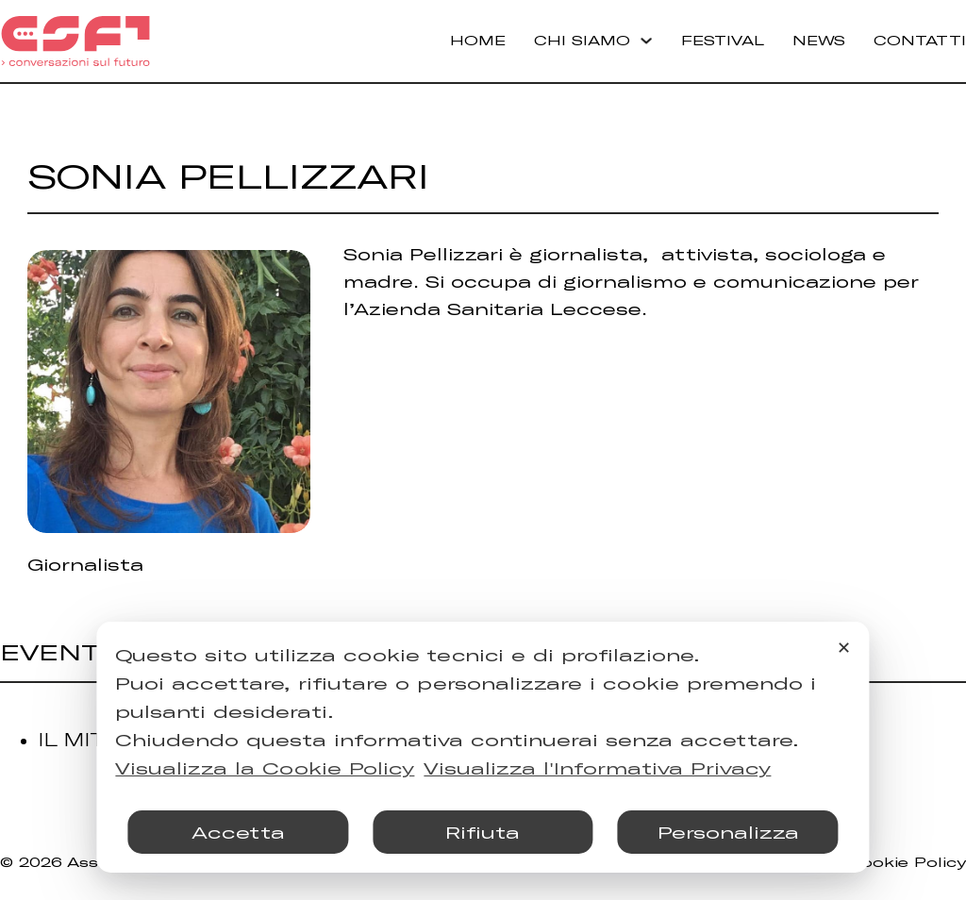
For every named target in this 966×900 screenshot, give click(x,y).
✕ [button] (844, 647)
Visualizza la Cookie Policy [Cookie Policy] (264, 768)
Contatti (920, 40)
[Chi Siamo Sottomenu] (646, 40)
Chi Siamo (582, 40)
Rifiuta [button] (482, 832)
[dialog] (482, 747)
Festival (722, 40)
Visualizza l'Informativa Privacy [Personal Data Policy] (597, 768)
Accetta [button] (238, 832)
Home (478, 40)
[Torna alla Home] (75, 41)
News (818, 40)
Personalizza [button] (728, 832)
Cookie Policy (907, 862)
